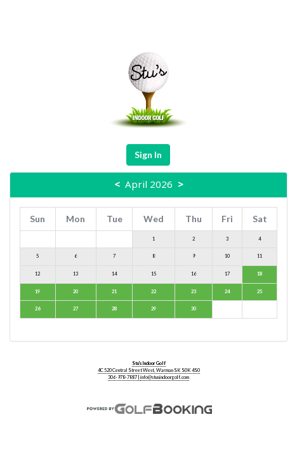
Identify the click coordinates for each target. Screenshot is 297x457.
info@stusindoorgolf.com (164, 377)
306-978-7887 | (124, 377)
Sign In (148, 154)
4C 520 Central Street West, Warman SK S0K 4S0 (149, 370)
